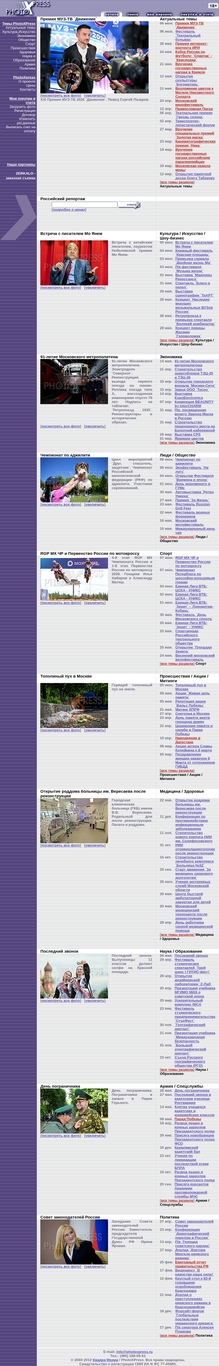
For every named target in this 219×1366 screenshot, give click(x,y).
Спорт (30, 44)
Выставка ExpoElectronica (189, 396)
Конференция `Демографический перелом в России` (192, 1233)
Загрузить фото (22, 107)
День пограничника (192, 1090)
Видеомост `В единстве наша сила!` (194, 1272)
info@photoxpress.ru (134, 1352)
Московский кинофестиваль (189, 103)
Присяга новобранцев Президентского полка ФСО (195, 1139)
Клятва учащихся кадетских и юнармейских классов (195, 1111)
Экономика (26, 36)
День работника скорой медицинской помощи (194, 926)
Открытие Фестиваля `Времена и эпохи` (194, 478)
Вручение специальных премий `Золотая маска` (194, 133)
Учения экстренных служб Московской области (192, 886)
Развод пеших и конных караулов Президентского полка (195, 1127)
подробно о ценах (69, 209)
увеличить (94, 95)
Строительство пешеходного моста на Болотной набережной (195, 426)
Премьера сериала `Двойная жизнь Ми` (193, 261)
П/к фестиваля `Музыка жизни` (189, 269)
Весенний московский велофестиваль (195, 657)
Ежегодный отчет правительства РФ (192, 1264)
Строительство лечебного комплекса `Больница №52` (194, 861)
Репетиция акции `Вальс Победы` (190, 703)
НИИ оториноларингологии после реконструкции (195, 849)
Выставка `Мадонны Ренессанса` (193, 277)
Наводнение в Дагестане (188, 740)
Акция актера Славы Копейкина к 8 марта (194, 748)
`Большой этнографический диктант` (190, 1049)
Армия (30, 64)
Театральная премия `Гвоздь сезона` (194, 115)
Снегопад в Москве (192, 714)
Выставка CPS (188, 434)
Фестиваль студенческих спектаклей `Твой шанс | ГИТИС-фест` (192, 966)
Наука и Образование (24, 58)
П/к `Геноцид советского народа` (192, 1244)
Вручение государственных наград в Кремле (191, 68)
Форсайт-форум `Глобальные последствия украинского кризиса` (194, 1317)
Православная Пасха (194, 109)
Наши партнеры (21, 164)
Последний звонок (191, 955)
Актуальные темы (20, 28)
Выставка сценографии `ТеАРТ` (194, 293)
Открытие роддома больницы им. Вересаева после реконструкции (192, 806)
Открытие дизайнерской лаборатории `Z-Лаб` (193, 980)
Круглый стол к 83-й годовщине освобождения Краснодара (193, 1284)
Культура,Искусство (18, 32)
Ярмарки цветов (189, 438)
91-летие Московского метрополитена (194, 363)
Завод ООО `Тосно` (192, 390)
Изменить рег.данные (26, 121)
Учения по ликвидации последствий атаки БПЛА (192, 1162)
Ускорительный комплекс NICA (189, 1002)
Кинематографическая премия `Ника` (195, 143)
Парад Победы (188, 1119)
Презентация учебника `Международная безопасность (195, 1037)
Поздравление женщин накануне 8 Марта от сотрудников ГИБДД (195, 760)
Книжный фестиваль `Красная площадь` (194, 252)
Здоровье (27, 52)
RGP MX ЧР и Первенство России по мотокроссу (193, 562)
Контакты (27, 89)
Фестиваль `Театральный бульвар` (188, 35)
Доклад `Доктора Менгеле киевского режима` (192, 1254)
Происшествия (23, 48)
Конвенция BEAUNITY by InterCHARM (194, 404)
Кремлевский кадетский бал (187, 1149)
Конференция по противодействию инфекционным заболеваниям (191, 822)
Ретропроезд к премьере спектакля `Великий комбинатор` (195, 320)
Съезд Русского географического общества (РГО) (190, 1061)
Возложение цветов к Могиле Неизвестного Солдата (194, 92)
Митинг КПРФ (187, 709)
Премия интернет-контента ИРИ (191, 46)
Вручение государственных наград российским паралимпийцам (192, 155)
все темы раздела (177, 182)
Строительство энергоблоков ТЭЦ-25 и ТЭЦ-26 (194, 373)
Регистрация (24, 111)
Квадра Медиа (105, 1360)
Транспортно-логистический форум (195, 123)
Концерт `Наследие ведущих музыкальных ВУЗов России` (194, 305)
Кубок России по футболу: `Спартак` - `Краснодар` (193, 56)
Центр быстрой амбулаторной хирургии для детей (193, 898)
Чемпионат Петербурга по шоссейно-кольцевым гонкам (195, 576)
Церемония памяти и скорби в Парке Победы (194, 730)
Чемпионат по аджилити (188, 461)
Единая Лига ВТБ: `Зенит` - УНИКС (191, 625)
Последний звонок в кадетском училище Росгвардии (193, 1099)
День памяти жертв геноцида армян (192, 720)
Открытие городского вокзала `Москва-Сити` (195, 383)
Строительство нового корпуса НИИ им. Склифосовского (194, 837)
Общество (26, 40)
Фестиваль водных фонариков (192, 514)
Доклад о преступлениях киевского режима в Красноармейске (193, 1301)
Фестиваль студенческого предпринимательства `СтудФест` (195, 1014)
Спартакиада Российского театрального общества (187, 637)
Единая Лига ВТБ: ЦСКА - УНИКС (191, 588)
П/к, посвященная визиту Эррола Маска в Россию (194, 414)
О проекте (26, 81)
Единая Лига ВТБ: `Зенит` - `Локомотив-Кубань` (194, 606)
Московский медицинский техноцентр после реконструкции (191, 912)
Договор (28, 115)
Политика (27, 68)
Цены (30, 85)
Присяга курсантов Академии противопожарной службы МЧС (192, 1190)
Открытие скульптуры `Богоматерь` (187, 80)
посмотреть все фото (61, 95)
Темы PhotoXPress (18, 23)
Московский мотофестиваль (189, 522)
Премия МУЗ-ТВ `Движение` (189, 25)
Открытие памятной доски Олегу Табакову (195, 176)
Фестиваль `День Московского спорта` (194, 617)
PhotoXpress (24, 77)
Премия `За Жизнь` (192, 500)
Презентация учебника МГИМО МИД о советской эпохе (195, 992)
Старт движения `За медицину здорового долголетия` (194, 873)
